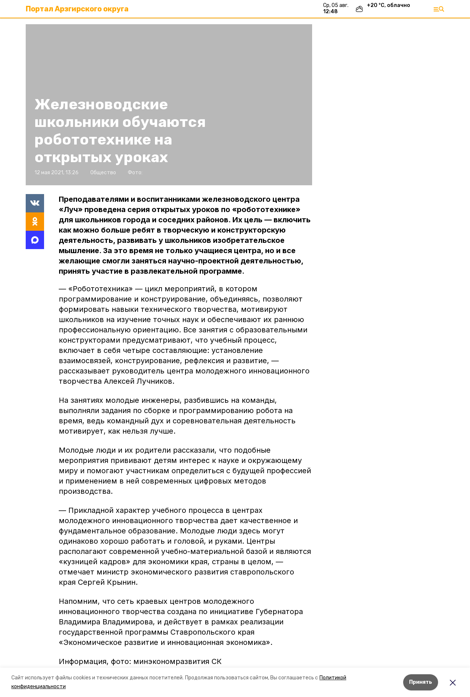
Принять (420, 682)
